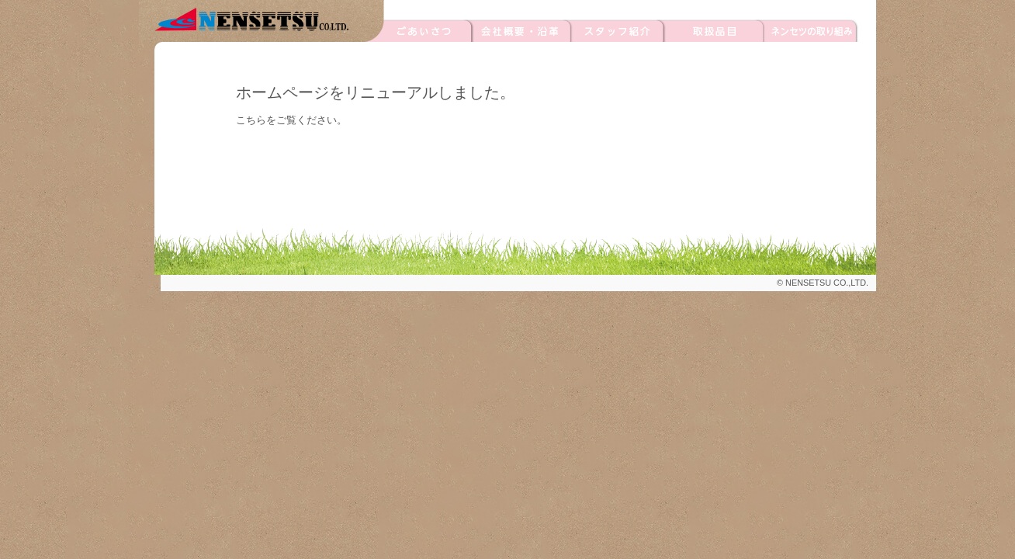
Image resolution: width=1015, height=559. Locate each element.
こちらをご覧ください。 (291, 120)
